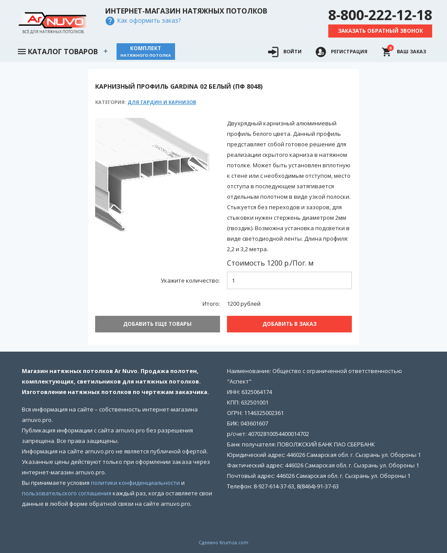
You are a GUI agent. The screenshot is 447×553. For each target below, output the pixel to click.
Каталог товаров (57, 50)
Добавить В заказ (289, 324)
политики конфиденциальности (135, 481)
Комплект (145, 51)
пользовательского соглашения (66, 491)
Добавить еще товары (157, 324)
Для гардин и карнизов (161, 102)
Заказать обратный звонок (380, 31)
